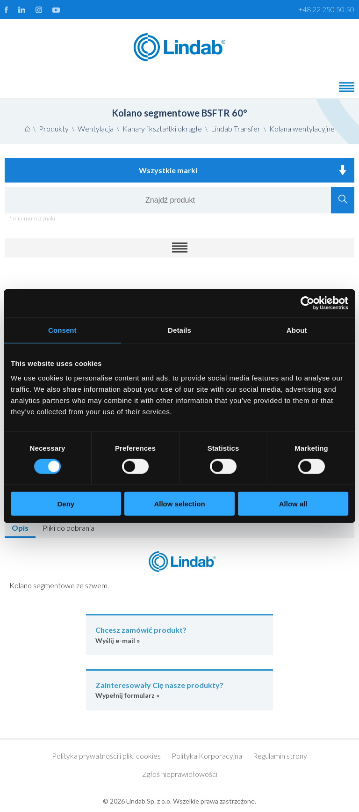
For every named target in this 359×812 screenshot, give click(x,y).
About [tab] (297, 330)
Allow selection (179, 504)
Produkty (54, 128)
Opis (20, 527)
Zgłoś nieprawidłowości (179, 773)
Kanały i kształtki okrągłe (162, 128)
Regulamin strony (280, 755)
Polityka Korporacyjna (207, 755)
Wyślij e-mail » (179, 634)
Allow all (293, 504)
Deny (65, 504)
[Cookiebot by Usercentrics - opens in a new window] (307, 303)
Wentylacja (96, 128)
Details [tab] (179, 330)
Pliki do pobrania (68, 527)
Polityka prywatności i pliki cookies (106, 755)
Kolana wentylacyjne (302, 128)
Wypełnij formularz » (179, 689)
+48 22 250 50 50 (326, 9)
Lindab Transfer (235, 128)
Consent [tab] (62, 330)
